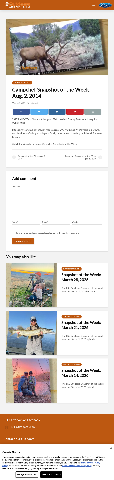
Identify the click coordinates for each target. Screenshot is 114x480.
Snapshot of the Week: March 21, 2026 (81, 325)
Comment (16, 186)
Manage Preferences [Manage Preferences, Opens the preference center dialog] (26, 474)
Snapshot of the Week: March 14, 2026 (81, 373)
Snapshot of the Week (22, 83)
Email (45, 222)
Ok (111, 448)
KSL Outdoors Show (23, 426)
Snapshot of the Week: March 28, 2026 (81, 277)
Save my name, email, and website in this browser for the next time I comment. (47, 233)
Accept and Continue (51, 474)
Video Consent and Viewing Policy (77, 465)
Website (75, 222)
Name (15, 222)
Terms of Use (87, 463)
